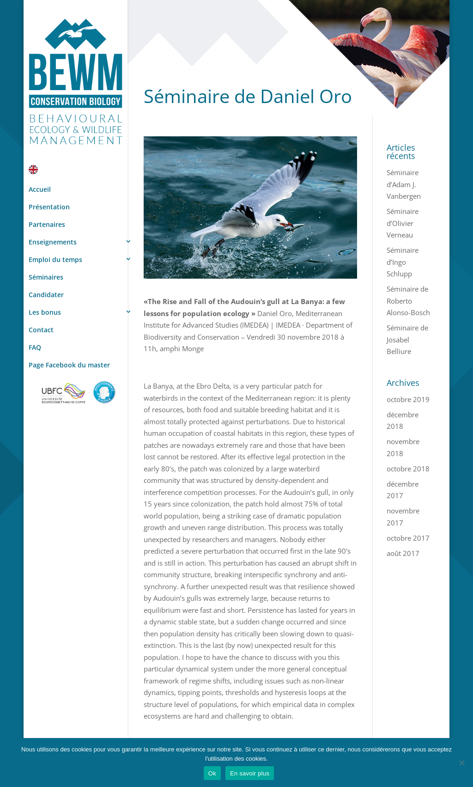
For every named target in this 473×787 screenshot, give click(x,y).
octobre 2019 (408, 399)
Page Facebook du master (69, 364)
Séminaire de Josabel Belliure (407, 339)
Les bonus (45, 312)
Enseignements (53, 242)
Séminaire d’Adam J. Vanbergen (404, 184)
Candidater (46, 294)
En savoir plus (249, 773)
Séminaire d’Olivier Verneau (402, 223)
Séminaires (46, 277)
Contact (41, 329)
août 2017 (403, 553)
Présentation (49, 206)
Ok (212, 773)
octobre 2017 (408, 538)
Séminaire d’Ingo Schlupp (402, 261)
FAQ (35, 347)
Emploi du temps (55, 259)
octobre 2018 (408, 468)
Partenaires (47, 224)
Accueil (40, 189)
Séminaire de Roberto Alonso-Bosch (408, 300)
